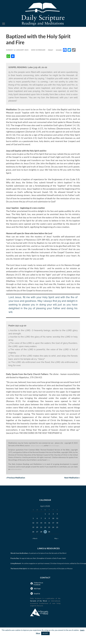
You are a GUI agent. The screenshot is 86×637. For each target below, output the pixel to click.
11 (57, 518)
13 (37, 523)
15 (45, 523)
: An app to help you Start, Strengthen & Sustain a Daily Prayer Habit (38, 558)
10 (53, 518)
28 (41, 532)
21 (41, 527)
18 (57, 523)
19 (33, 527)
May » (56, 539)
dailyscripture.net (37, 445)
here (48, 460)
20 (37, 527)
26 (33, 532)
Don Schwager (38, 50)
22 (45, 527)
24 (53, 527)
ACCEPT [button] (45, 633)
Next (72, 478)
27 (37, 532)
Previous (16, 478)
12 (33, 523)
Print (50, 50)
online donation (16, 469)
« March (34, 539)
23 (49, 527)
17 (53, 523)
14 (41, 523)
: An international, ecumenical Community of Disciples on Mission (42, 569)
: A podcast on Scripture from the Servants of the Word (38, 553)
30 (49, 532)
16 (49, 523)
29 (45, 532)
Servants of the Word (38, 601)
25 (57, 527)
